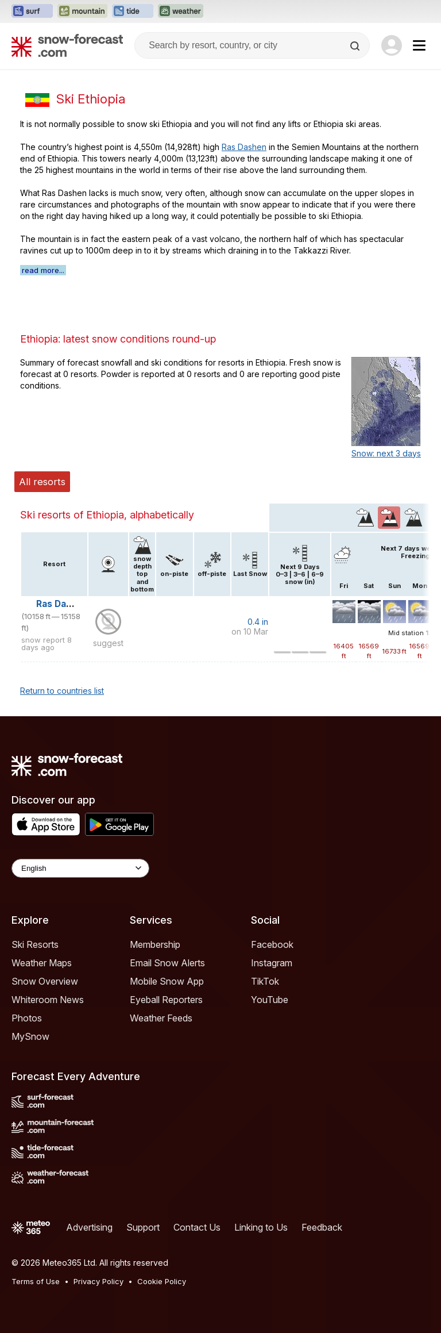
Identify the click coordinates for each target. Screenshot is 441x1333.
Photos (26, 1018)
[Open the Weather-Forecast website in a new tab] (180, 11)
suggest (108, 643)
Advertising (89, 1227)
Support (143, 1227)
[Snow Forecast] (67, 45)
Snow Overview (44, 981)
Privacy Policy (98, 1281)
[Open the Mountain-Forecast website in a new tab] (82, 11)
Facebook (272, 944)
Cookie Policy (161, 1281)
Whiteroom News (47, 999)
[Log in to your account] (391, 45)
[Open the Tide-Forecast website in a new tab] (132, 11)
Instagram (271, 963)
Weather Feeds (161, 1018)
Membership (155, 944)
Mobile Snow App (167, 981)
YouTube (269, 999)
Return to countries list (62, 691)
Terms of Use (35, 1281)
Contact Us (196, 1227)
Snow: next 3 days (386, 453)
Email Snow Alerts (167, 963)
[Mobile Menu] (419, 45)
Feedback (321, 1227)
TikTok (265, 981)
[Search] (356, 46)
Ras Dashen (244, 147)
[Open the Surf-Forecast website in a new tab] (32, 11)
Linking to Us (261, 1227)
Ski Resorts (35, 944)
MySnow (30, 1036)
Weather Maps (41, 963)
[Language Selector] (80, 868)
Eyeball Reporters (166, 999)
